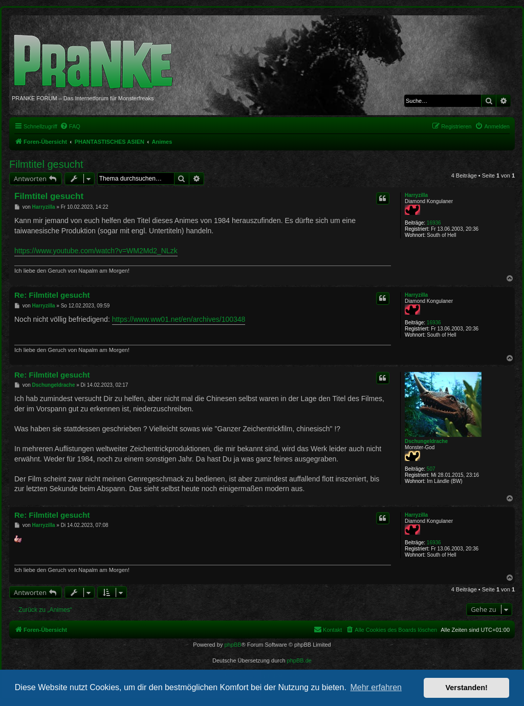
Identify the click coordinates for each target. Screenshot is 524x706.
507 (431, 469)
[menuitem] (70, 126)
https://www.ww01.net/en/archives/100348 (179, 319)
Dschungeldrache (426, 441)
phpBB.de (299, 660)
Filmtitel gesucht (46, 164)
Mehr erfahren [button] (376, 687)
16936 (434, 223)
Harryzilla (416, 195)
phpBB (232, 645)
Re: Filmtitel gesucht (52, 295)
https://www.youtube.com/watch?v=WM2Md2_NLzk (96, 251)
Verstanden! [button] (467, 687)
